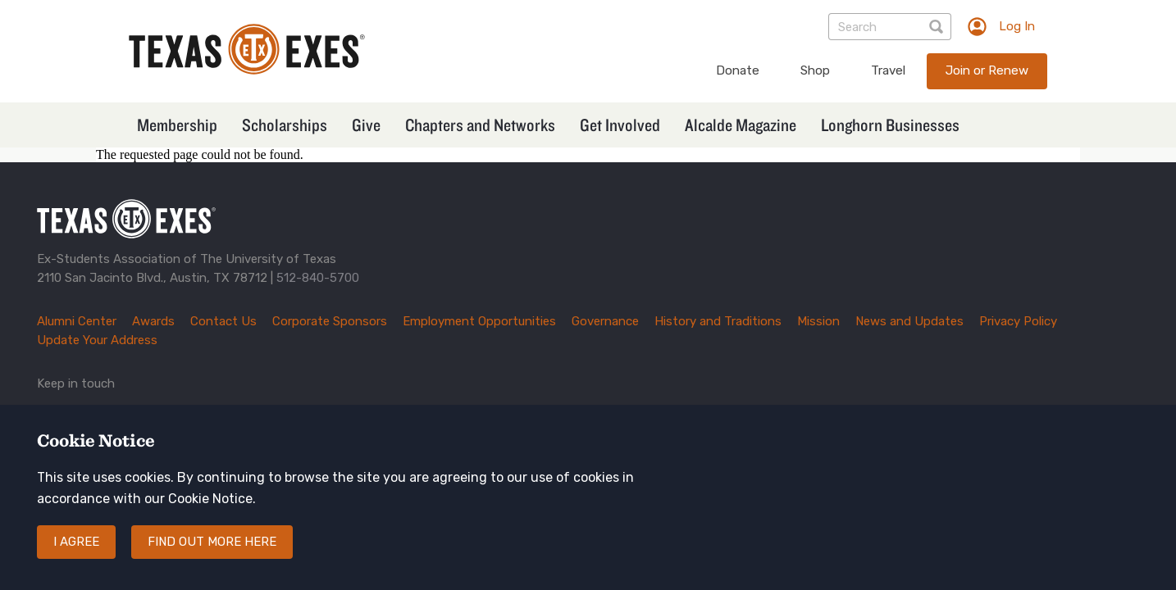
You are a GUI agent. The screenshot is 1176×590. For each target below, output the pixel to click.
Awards (153, 321)
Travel (888, 70)
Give (366, 124)
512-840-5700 (317, 277)
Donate (737, 70)
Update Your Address (97, 340)
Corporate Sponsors (329, 321)
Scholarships (284, 124)
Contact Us (223, 321)
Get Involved (620, 124)
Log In (1017, 26)
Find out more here (212, 556)
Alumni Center (76, 321)
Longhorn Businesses (890, 124)
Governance (605, 321)
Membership (177, 124)
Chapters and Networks (480, 124)
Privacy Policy (1018, 321)
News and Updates (909, 321)
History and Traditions (718, 321)
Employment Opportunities (479, 321)
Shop (815, 70)
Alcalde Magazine (740, 124)
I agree (76, 556)
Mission (818, 321)
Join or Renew (987, 70)
